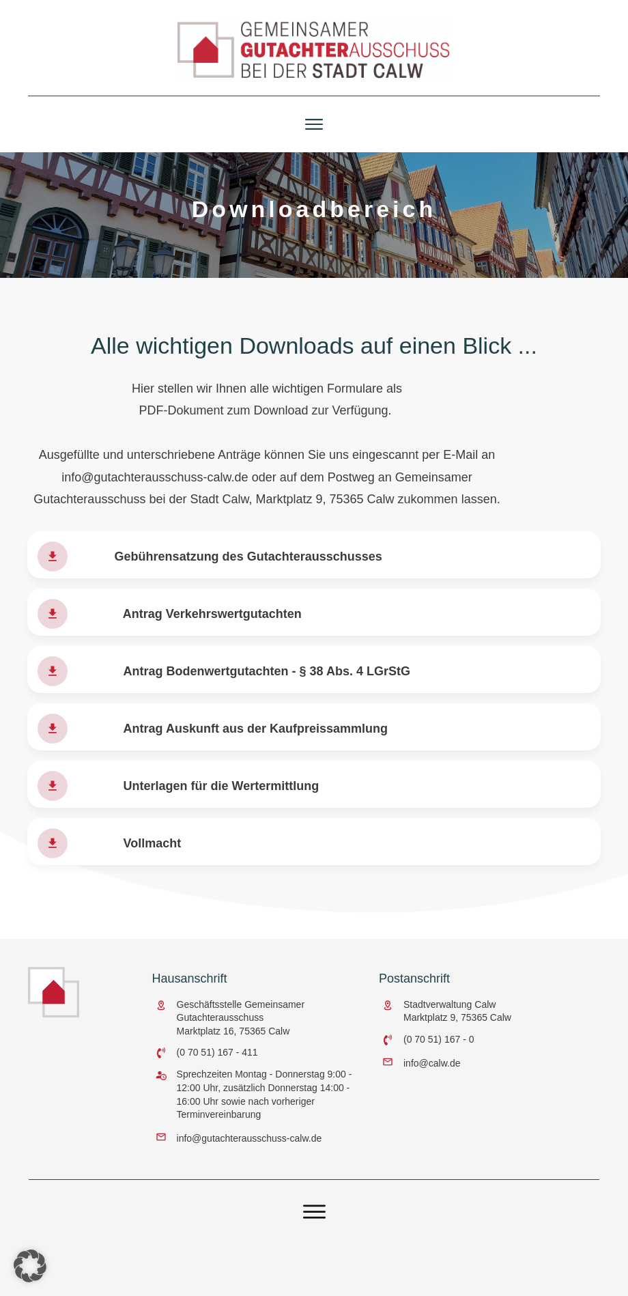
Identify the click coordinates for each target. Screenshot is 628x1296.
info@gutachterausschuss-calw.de (154, 489)
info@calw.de (431, 1062)
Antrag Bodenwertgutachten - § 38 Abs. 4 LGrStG (267, 683)
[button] (30, 1266)
